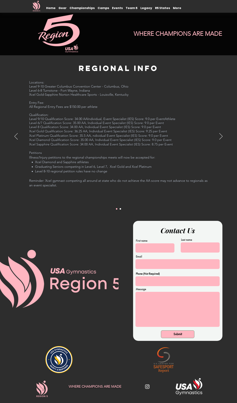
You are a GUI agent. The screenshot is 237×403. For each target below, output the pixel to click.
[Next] (221, 136)
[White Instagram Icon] (147, 387)
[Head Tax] (120, 209)
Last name (186, 240)
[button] (62, 6)
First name (141, 240)
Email (139, 256)
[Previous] (16, 136)
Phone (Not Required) (148, 273)
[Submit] (177, 334)
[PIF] (116, 209)
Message (141, 289)
